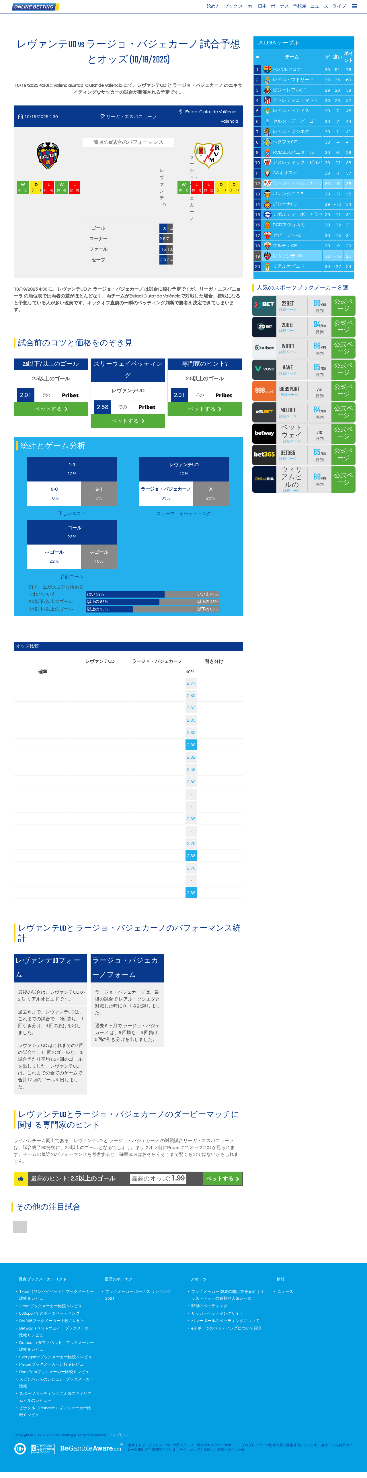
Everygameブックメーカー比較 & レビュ (55, 1357)
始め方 (213, 6)
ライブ (339, 6)
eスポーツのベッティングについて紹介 (226, 1328)
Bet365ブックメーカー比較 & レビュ (52, 1321)
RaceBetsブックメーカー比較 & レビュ (54, 1372)
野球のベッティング (209, 1306)
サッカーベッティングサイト (217, 1313)
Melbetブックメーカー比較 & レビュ (51, 1364)
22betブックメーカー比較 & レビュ (50, 1306)
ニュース (319, 6)
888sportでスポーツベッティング (49, 1313)
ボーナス (280, 6)
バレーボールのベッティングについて (225, 1321)
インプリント (119, 1435)
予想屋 (300, 6)
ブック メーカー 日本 (245, 6)
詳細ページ (287, 310)
